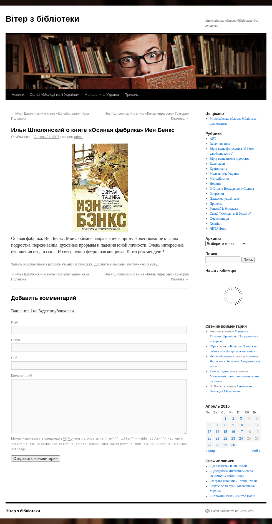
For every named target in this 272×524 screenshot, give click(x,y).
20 (209, 438)
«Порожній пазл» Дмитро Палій (232, 496)
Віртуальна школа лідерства (230, 159)
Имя (14, 322)
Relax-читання (220, 144)
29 (225, 445)
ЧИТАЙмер (218, 228)
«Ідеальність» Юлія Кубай (228, 466)
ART (213, 139)
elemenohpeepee (221, 356)
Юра (213, 346)
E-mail (16, 340)
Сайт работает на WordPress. (233, 511)
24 (241, 438)
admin (78, 137)
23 (233, 438)
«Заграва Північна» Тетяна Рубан (233, 481)
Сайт (15, 358)
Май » (256, 451)
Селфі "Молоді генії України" (231, 213)
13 (209, 432)
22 (225, 438)
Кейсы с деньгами (222, 371)
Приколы (132, 94)
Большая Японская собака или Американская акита (235, 361)
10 (241, 425)
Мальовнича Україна (101, 94)
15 (225, 432)
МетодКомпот (220, 178)
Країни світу (219, 169)
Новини (18, 94)
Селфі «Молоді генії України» (54, 94)
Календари (217, 164)
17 (241, 432)
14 (217, 432)
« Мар (210, 451)
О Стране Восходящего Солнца (232, 188)
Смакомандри (219, 218)
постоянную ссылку (142, 264)
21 (217, 438)
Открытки (217, 193)
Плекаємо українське (225, 198)
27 (209, 445)
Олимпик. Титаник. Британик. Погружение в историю (234, 336)
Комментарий (21, 376)
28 (217, 445)
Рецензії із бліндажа (77, 264)
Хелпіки (215, 223)
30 (233, 445)
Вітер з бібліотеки (42, 18)
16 (233, 432)
